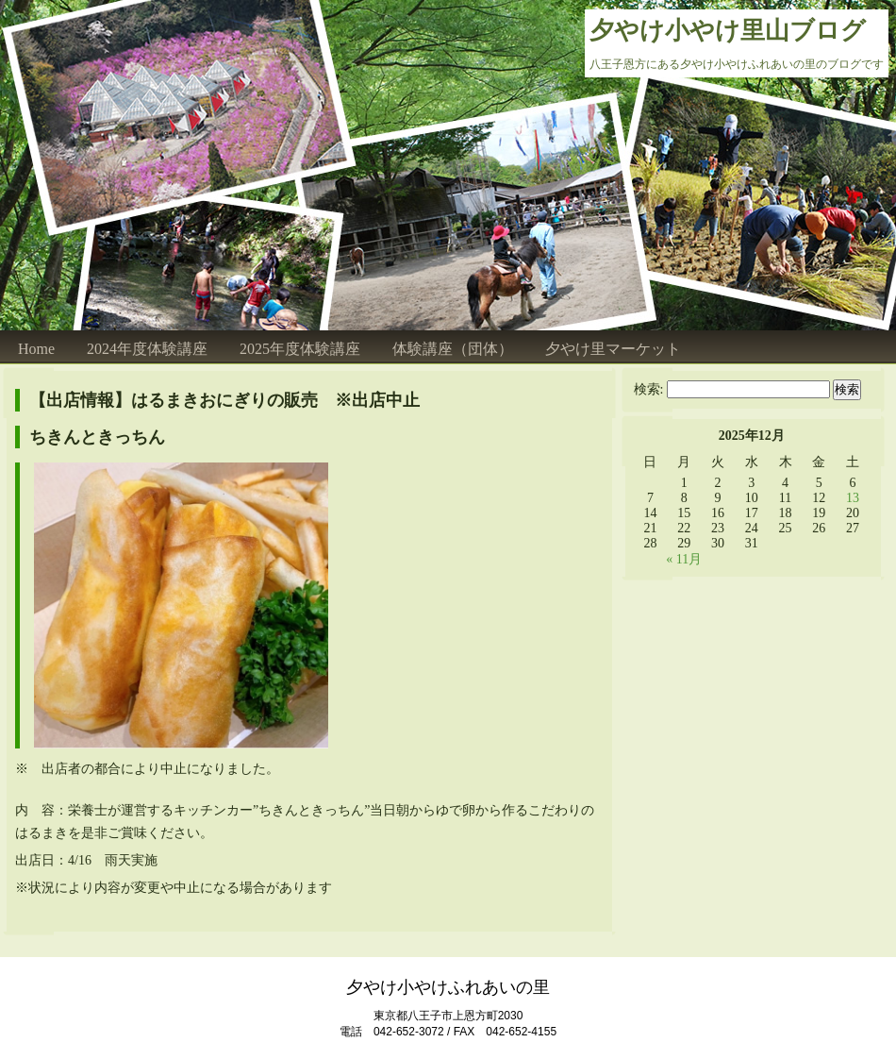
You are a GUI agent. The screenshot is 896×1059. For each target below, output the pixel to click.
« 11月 (684, 559)
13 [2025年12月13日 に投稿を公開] (852, 498)
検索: (649, 389)
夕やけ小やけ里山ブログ (727, 30)
